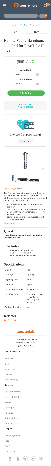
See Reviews (10, 320)
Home (13, 25)
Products (24, 25)
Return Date (26, 79)
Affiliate (8, 423)
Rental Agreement (13, 436)
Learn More (25, 141)
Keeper (8, 402)
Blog (7, 364)
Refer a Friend (11, 418)
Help (7, 441)
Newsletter (10, 369)
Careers (8, 374)
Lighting (36, 25)
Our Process (10, 446)
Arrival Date (26, 70)
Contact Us (10, 451)
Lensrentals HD (12, 397)
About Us (9, 359)
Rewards (9, 413)
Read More (9, 223)
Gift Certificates (12, 392)
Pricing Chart (25, 104)
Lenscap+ (9, 408)
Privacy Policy (11, 380)
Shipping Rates (25, 107)
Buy (36, 32)
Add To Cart (26, 93)
